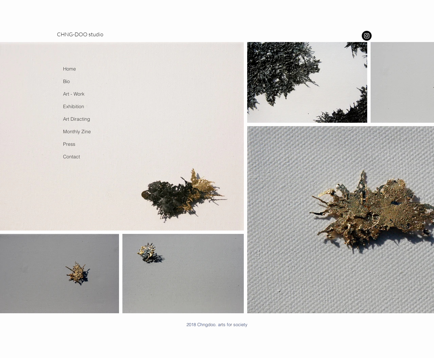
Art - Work (73, 94)
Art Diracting (76, 119)
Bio (66, 81)
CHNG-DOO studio (80, 34)
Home (69, 69)
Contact (71, 157)
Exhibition (73, 106)
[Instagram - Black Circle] (367, 36)
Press (69, 144)
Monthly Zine (77, 131)
